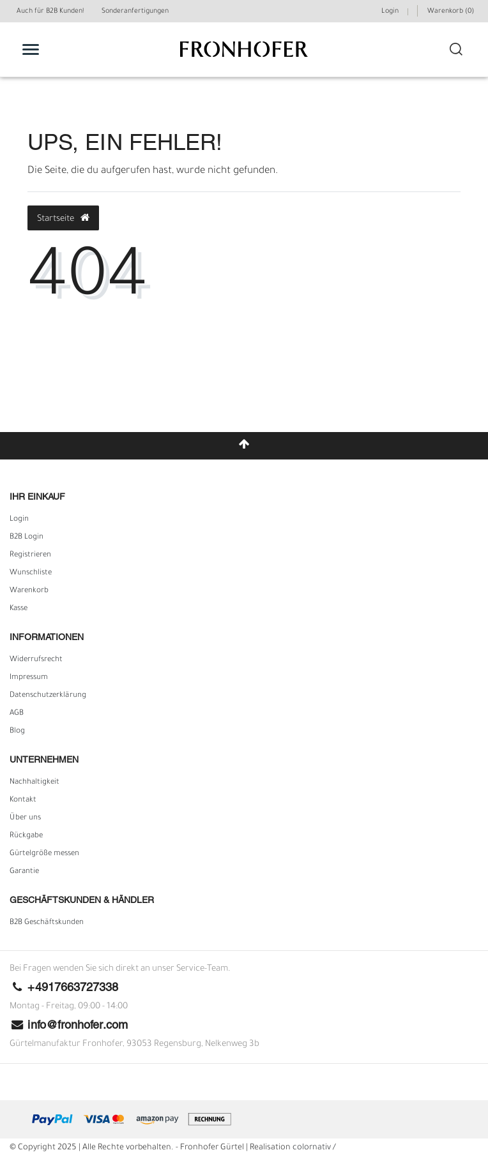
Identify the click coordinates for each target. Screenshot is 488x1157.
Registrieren (30, 555)
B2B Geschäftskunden (47, 922)
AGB (17, 713)
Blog (17, 731)
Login (19, 519)
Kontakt (23, 800)
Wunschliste (31, 573)
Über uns (25, 818)
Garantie (24, 871)
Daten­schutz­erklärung (48, 695)
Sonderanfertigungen (135, 11)
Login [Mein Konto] (390, 11)
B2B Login (26, 537)
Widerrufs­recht (36, 659)
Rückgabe (26, 836)
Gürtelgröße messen (44, 853)
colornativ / (314, 1148)
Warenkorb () (450, 11)
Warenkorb (29, 590)
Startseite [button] (63, 218)
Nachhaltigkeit (34, 782)
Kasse (18, 608)
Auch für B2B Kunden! (50, 11)
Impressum (29, 677)
